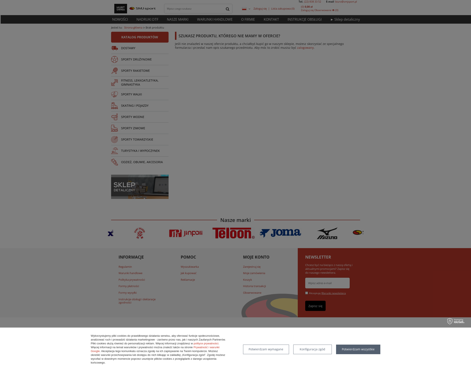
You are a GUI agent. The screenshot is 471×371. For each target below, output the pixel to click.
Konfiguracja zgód (312, 349)
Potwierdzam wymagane (266, 349)
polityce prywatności (206, 343)
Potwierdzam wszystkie (358, 349)
